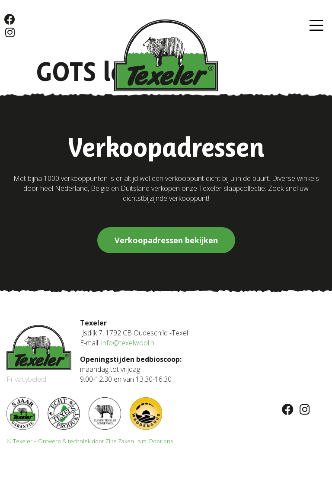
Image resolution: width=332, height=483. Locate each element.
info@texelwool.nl (128, 343)
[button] (316, 26)
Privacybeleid (26, 379)
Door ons (161, 441)
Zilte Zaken (119, 441)
